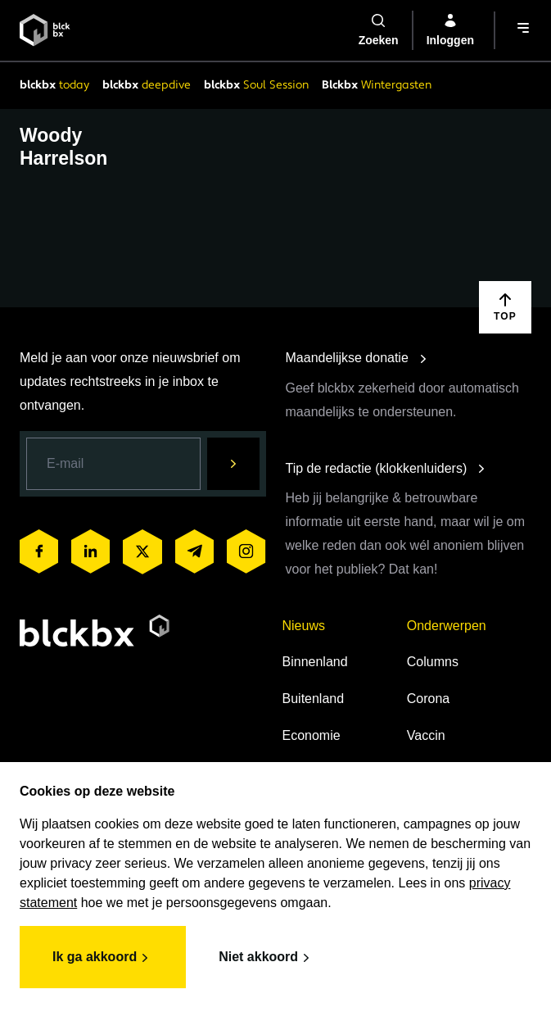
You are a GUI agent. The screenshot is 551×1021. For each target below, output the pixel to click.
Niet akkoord (266, 958)
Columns (432, 662)
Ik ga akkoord (102, 958)
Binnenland (315, 662)
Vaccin (426, 735)
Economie (311, 735)
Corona (428, 699)
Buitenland (313, 699)
